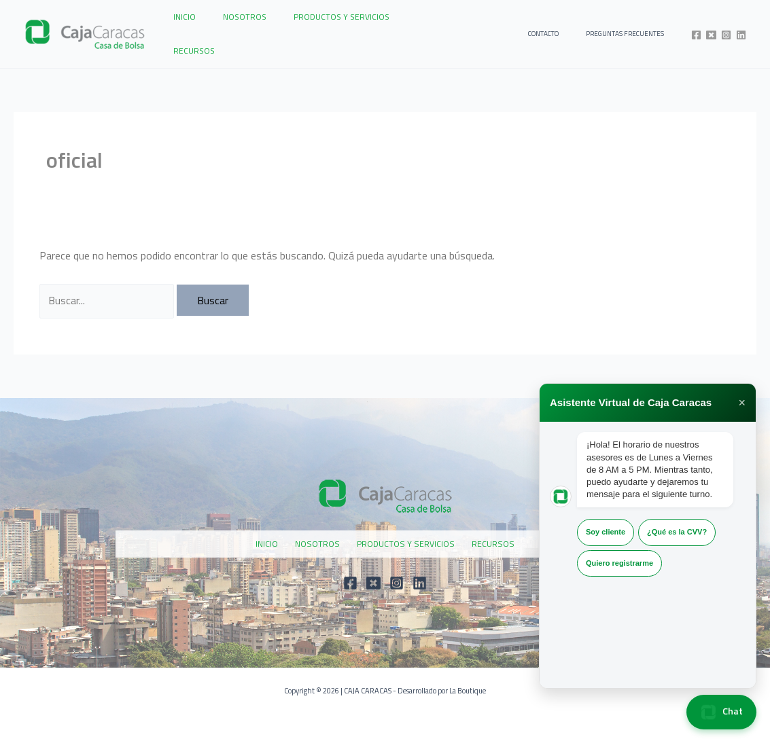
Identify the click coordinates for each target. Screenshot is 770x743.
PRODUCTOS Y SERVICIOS (314, 28)
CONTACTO (563, 28)
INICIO (179, 28)
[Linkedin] (741, 29)
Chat (721, 712)
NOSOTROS (228, 28)
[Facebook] (696, 29)
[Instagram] (726, 29)
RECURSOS (399, 28)
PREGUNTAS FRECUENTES (632, 28)
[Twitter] (711, 29)
